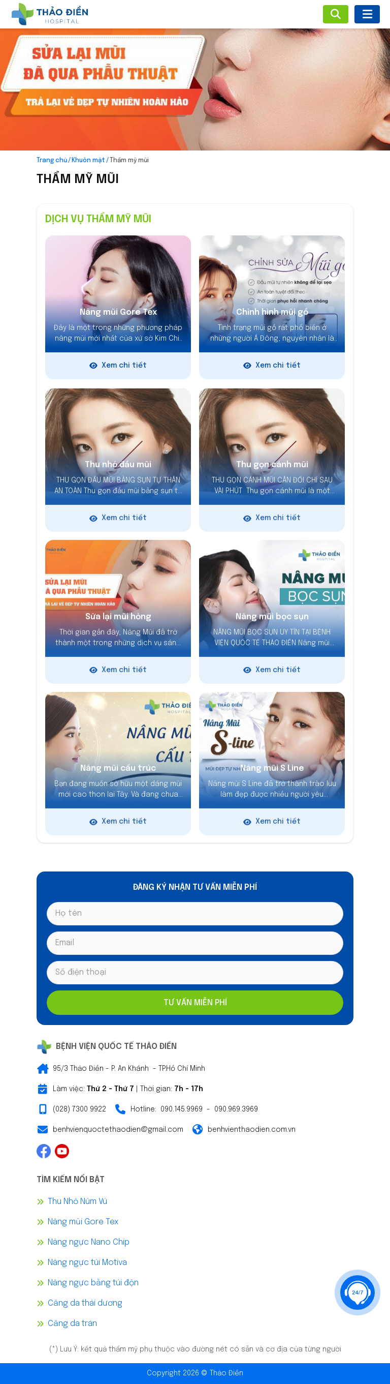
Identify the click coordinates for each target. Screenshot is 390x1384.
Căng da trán (72, 1323)
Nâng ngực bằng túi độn (93, 1283)
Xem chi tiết (118, 366)
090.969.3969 (236, 1109)
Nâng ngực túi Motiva (87, 1262)
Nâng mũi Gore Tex (83, 1222)
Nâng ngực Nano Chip (88, 1242)
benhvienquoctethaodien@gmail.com (118, 1129)
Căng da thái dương (85, 1303)
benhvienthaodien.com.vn (252, 1129)
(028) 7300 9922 (79, 1109)
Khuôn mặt (88, 161)
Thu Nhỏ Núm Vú (77, 1201)
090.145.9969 (181, 1109)
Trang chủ (52, 161)
